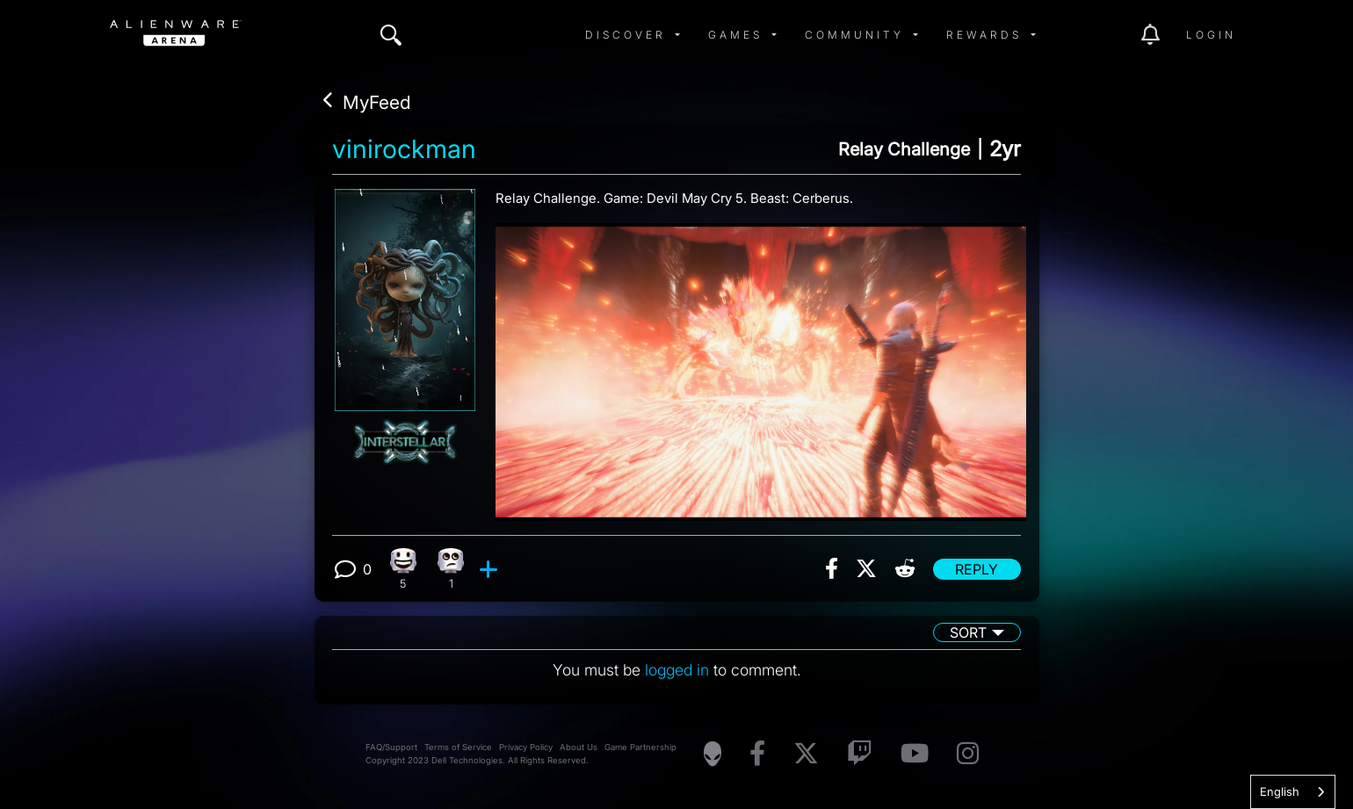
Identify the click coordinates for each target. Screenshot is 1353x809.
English (1279, 791)
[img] (391, 35)
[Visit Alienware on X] (806, 754)
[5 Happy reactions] (402, 569)
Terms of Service (458, 747)
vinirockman (404, 149)
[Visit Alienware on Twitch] (859, 754)
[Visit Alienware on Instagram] (968, 754)
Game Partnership (640, 747)
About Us (578, 747)
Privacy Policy (526, 747)
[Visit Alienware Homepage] (712, 753)
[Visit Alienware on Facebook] (757, 754)
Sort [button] (968, 632)
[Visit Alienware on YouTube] (914, 754)
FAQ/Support (391, 747)
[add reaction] (490, 569)
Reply (976, 569)
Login (1211, 34)
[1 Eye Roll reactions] (451, 569)
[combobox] (1292, 792)
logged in (677, 670)
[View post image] (761, 365)
